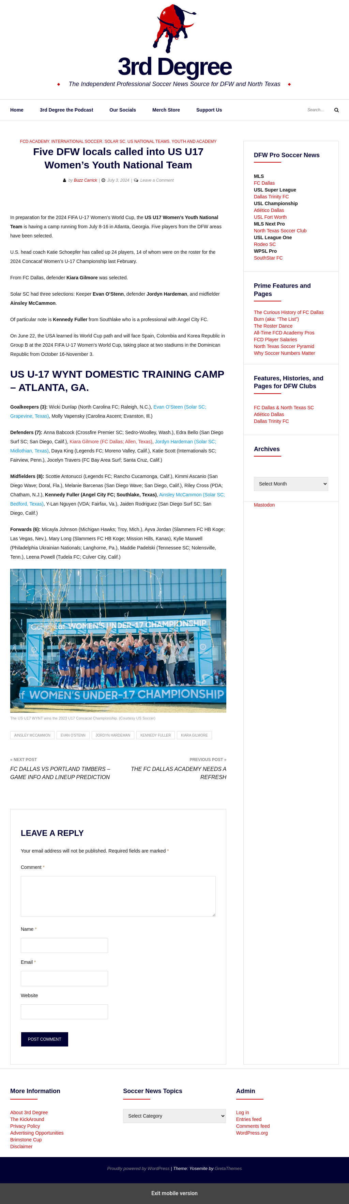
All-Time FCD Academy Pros (284, 332)
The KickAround (27, 1119)
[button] (16, 202)
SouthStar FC (268, 258)
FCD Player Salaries (275, 339)
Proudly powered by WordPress (139, 1168)
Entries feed (249, 1119)
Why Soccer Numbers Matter (284, 353)
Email (28, 962)
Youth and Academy (194, 141)
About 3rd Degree (29, 1112)
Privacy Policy (25, 1126)
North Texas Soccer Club (280, 230)
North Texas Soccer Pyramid (284, 346)
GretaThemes (228, 1168)
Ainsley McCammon (32, 735)
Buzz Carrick (85, 180)
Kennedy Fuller (155, 735)
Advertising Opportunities (36, 1133)
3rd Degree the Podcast (66, 110)
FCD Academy (34, 141)
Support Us (209, 110)
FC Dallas (264, 183)
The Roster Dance (274, 326)
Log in (242, 1112)
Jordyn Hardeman (113, 735)
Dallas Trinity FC (271, 196)
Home (17, 110)
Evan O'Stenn (73, 735)
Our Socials (122, 110)
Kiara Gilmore (194, 735)
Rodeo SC (265, 244)
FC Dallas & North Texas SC (284, 407)
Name (29, 929)
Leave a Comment (157, 180)
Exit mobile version (174, 1193)
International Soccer (76, 141)
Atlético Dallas (269, 210)
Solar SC (115, 141)
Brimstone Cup (26, 1139)
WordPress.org (252, 1133)
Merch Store (166, 110)
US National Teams (148, 141)
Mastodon (264, 505)
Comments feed (253, 1126)
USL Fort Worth (270, 217)
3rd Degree (174, 66)
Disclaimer (21, 1146)
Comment (33, 867)
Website (29, 995)
